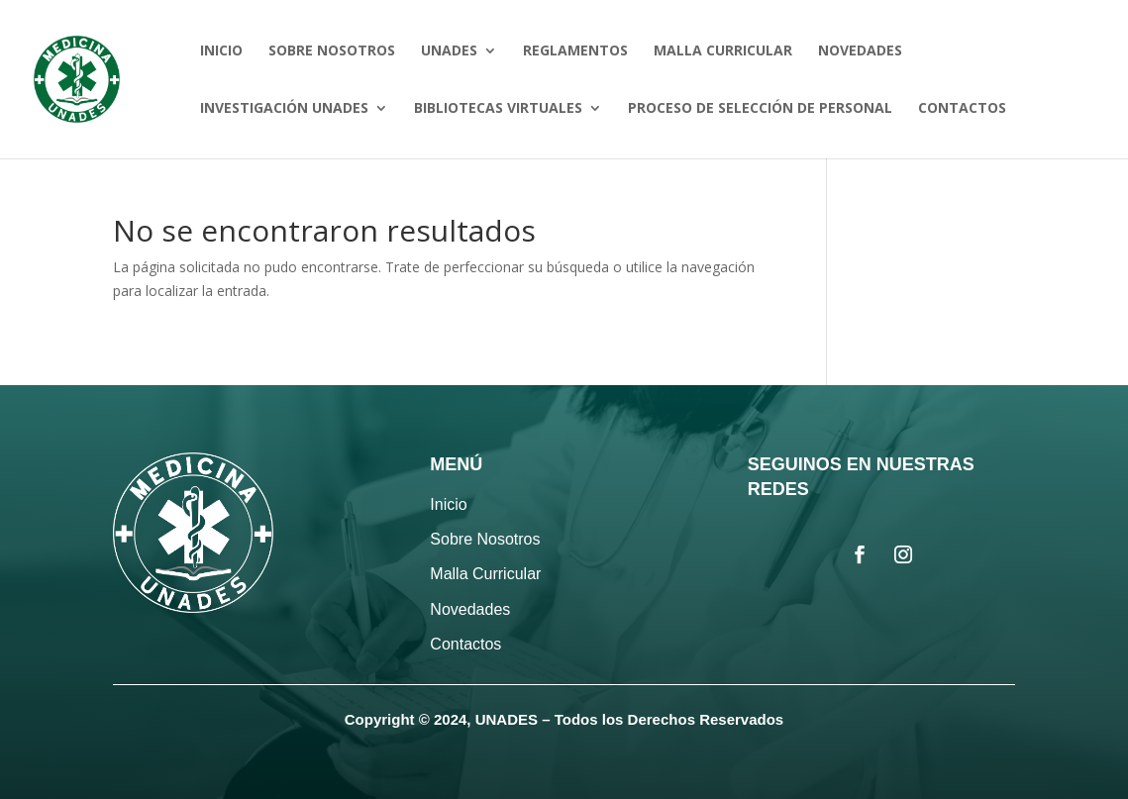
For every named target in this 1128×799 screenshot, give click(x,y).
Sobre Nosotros (485, 539)
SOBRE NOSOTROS (331, 51)
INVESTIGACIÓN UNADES (284, 109)
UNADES (449, 51)
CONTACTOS (962, 109)
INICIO (221, 51)
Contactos (465, 644)
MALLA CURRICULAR (723, 51)
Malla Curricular (485, 573)
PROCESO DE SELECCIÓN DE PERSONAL (760, 109)
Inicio (448, 504)
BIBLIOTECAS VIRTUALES (498, 109)
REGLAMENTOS (575, 51)
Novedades (470, 609)
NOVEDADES (860, 51)
